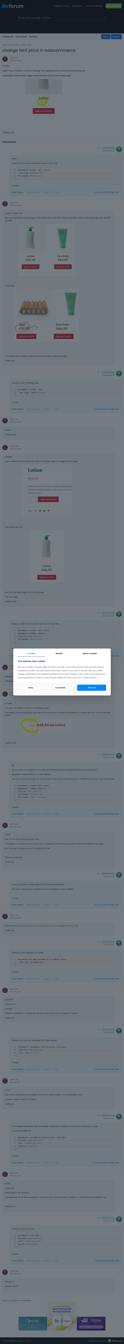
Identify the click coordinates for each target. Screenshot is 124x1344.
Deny (30, 687)
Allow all (92, 687)
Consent (31, 653)
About (90, 653)
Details (59, 653)
